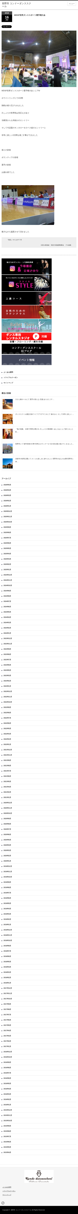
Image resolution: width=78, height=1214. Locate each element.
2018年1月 (7, 983)
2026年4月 (7, 490)
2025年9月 (7, 527)
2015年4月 (7, 1152)
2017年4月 (7, 1030)
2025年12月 (8, 511)
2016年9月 (7, 1062)
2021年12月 (8, 750)
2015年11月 (8, 1115)
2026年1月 (7, 506)
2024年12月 (8, 575)
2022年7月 (7, 718)
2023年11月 (8, 644)
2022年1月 (7, 744)
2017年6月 (7, 1020)
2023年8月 (7, 654)
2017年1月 (7, 1046)
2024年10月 (8, 585)
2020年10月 (8, 813)
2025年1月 (7, 570)
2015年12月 (8, 1110)
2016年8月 (7, 1068)
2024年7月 (7, 601)
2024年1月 (7, 633)
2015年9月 (7, 1126)
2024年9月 (7, 591)
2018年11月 (8, 935)
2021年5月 (7, 781)
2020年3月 (7, 850)
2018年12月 (8, 930)
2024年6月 (7, 607)
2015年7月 (7, 1136)
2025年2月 (7, 564)
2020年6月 (7, 834)
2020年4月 (7, 845)
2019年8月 (7, 887)
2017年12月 (8, 988)
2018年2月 (7, 977)
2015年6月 (7, 1142)
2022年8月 (7, 713)
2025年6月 (7, 543)
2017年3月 (7, 1036)
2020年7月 (7, 829)
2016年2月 (7, 1099)
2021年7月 (7, 771)
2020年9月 (7, 819)
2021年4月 (7, 787)
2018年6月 (7, 956)
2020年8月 (7, 824)
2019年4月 (7, 909)
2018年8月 (7, 946)
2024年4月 (7, 617)
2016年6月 (7, 1078)
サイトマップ (8, 383)
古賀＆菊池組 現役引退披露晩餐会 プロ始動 (56, 245)
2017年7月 (7, 1015)
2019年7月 (7, 893)
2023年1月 (7, 686)
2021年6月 (7, 776)
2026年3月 (7, 495)
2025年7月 (7, 538)
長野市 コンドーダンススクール (21, 1210)
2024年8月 (7, 596)
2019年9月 (7, 882)
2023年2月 (7, 681)
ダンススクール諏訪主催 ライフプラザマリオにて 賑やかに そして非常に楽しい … (44, 414)
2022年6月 (7, 723)
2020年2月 (7, 856)
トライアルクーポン (11, 377)
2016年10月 (8, 1057)
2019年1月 (7, 925)
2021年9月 (7, 760)
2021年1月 (7, 797)
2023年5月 (7, 670)
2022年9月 (7, 707)
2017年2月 (7, 1041)
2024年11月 (8, 580)
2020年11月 (8, 808)
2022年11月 (8, 697)
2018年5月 (7, 962)
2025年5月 (7, 548)
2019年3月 (7, 914)
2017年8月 (7, 1009)
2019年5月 (7, 903)
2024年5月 (7, 612)
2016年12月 (8, 1052)
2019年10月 (8, 877)
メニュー (72, 3)
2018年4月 (7, 967)
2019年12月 (8, 866)
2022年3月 (7, 734)
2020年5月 (7, 840)
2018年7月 (7, 951)
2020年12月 (8, 803)
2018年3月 (7, 972)
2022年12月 (8, 691)
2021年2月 (7, 792)
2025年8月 (7, 532)
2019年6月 (7, 898)
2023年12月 (8, 638)
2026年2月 (7, 501)
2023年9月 (7, 649)
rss (2, 1203)
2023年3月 (7, 675)
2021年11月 (8, 755)
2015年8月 (7, 1131)
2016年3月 (7, 1094)
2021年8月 (7, 766)
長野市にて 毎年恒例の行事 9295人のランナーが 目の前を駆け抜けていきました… (44, 444)
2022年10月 (8, 702)
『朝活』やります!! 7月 (14, 240)
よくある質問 (8, 372)
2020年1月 (7, 861)
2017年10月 (8, 999)
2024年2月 (7, 628)
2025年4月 (7, 554)
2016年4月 (7, 1089)
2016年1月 (7, 1105)
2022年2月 (7, 739)
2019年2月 (7, 919)
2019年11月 (8, 872)
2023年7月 (7, 660)
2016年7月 (7, 1073)
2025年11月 (8, 517)
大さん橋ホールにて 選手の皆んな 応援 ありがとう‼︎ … (34, 399)
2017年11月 (8, 993)
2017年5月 (7, 1025)
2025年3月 (7, 559)
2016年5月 (7, 1083)
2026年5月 (7, 485)
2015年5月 (7, 1147)
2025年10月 (8, 522)
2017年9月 (7, 1004)
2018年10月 (8, 940)
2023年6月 (7, 665)
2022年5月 (7, 728)
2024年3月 (7, 622)
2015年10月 (8, 1121)
